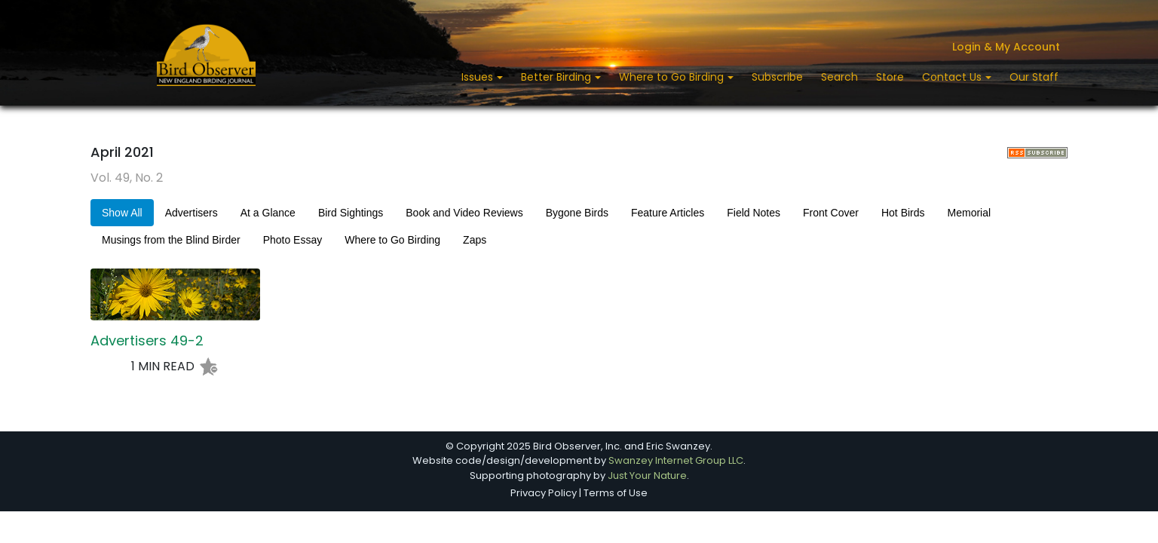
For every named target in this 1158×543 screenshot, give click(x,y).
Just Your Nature (647, 475)
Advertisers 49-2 (147, 341)
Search (839, 76)
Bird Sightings (350, 213)
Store (890, 76)
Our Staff (1033, 76)
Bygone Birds (577, 213)
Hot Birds (903, 213)
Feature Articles (667, 213)
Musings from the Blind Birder (171, 240)
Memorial (969, 213)
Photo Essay (293, 240)
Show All (122, 213)
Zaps (474, 240)
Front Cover (831, 213)
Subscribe (777, 76)
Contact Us (953, 76)
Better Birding (557, 76)
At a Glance (268, 213)
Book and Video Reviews (464, 213)
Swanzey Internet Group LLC (675, 460)
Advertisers (191, 213)
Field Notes (753, 213)
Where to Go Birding (673, 76)
